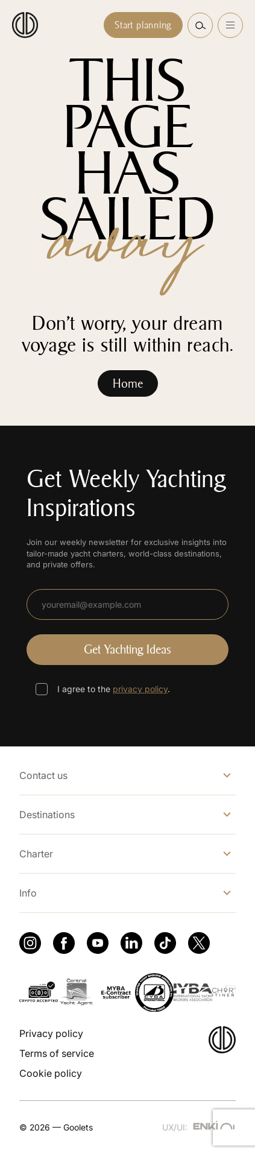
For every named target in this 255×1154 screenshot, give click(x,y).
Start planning (143, 25)
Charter (36, 854)
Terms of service (56, 1053)
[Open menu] (230, 25)
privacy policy (140, 689)
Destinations (47, 814)
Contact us (43, 775)
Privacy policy (51, 1033)
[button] (200, 25)
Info (28, 893)
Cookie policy (50, 1073)
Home (128, 383)
